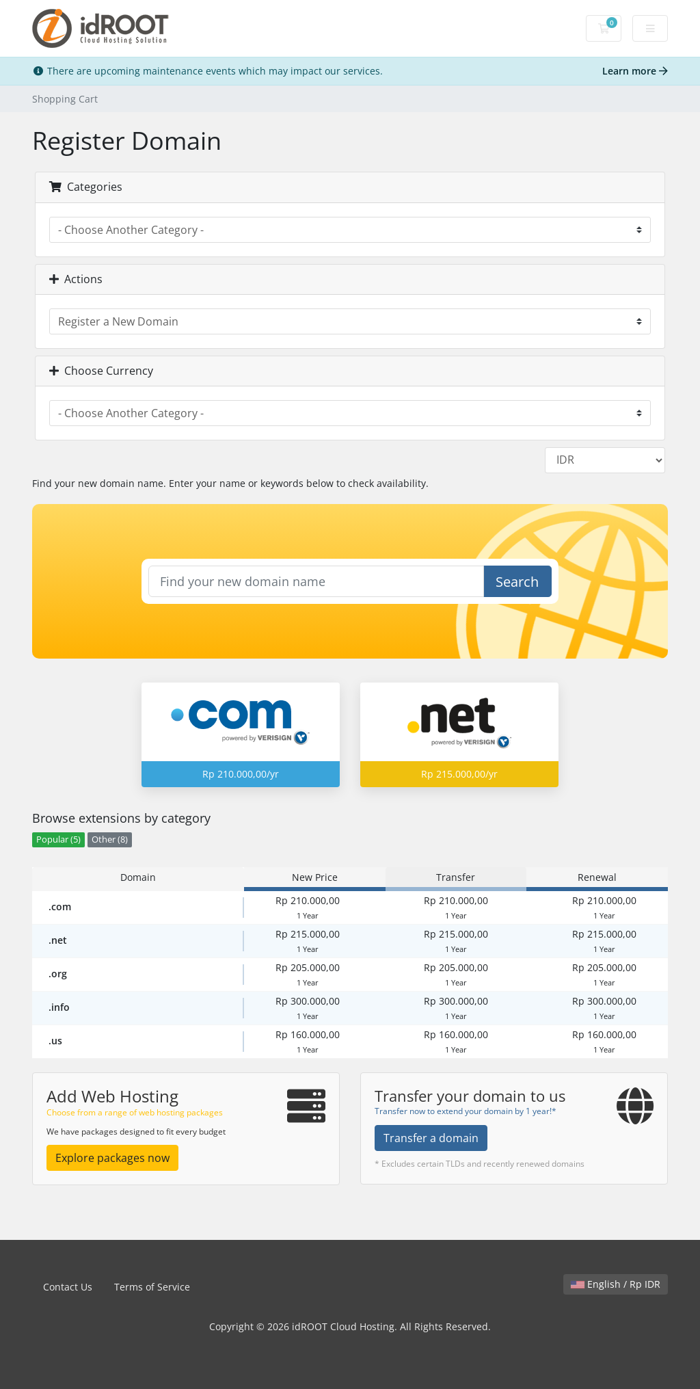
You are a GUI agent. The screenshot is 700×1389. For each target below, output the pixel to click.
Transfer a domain (431, 1138)
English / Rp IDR (615, 1284)
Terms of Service (152, 1286)
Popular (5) (58, 839)
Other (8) (110, 839)
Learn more (635, 70)
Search (517, 581)
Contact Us (67, 1286)
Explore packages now (112, 1157)
